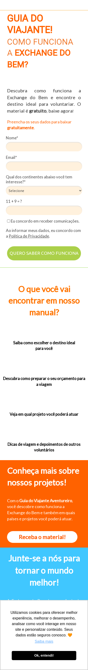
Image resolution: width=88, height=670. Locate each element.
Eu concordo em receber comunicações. (43, 221)
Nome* (12, 137)
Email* (11, 157)
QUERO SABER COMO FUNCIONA (44, 253)
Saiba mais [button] (44, 641)
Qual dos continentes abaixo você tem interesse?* (39, 179)
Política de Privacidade (29, 236)
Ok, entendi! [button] (44, 655)
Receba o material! (42, 536)
